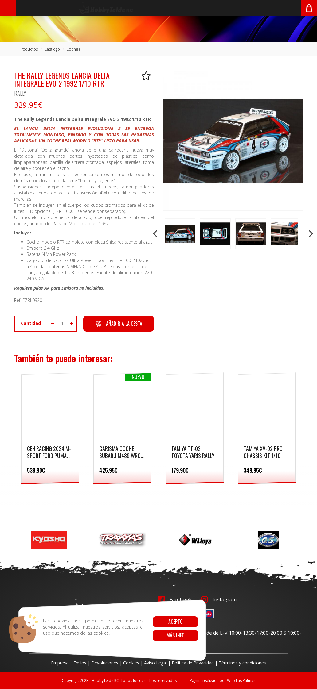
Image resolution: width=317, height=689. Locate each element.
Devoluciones (104, 663)
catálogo (52, 49)
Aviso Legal (155, 663)
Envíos (79, 663)
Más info (175, 635)
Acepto (175, 621)
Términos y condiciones (242, 663)
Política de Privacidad (193, 663)
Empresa (59, 663)
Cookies (131, 663)
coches (73, 49)
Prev (156, 234)
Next (310, 234)
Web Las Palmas (241, 680)
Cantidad (31, 323)
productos (28, 49)
